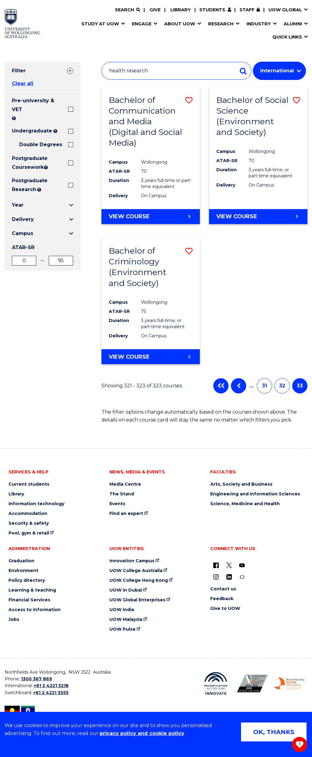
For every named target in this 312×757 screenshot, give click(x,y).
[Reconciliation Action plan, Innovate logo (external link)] (215, 683)
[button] (189, 100)
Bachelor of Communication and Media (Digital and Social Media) (145, 121)
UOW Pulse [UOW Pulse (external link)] (122, 629)
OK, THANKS (273, 732)
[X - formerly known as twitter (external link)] (229, 565)
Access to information (35, 609)
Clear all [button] (22, 83)
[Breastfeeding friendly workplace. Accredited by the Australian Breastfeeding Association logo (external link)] (289, 683)
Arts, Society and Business (241, 484)
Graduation (21, 560)
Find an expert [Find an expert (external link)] (126, 513)
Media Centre (125, 484)
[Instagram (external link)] (216, 577)
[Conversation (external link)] (242, 577)
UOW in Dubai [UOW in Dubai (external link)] (125, 590)
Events (117, 503)
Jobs (14, 619)
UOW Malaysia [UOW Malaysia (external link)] (125, 619)
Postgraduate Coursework (27, 162)
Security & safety (29, 523)
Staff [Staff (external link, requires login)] (246, 10)
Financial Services (29, 600)
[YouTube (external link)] (242, 565)
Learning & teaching (32, 590)
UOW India (121, 609)
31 (264, 386)
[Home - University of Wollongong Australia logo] (22, 23)
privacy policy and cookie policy (142, 733)
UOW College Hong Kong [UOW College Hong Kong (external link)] (138, 580)
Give (155, 10)
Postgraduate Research (24, 185)
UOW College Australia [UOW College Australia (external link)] (135, 570)
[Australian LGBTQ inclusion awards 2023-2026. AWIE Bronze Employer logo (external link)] (252, 684)
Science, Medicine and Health (245, 503)
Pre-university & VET (33, 105)
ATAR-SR (23, 247)
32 (282, 386)
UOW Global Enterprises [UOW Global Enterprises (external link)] (137, 600)
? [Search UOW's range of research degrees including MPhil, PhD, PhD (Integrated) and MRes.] (39, 190)
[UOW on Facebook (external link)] (216, 565)
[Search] (127, 9)
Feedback (221, 598)
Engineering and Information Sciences (255, 494)
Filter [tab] (19, 71)
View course (129, 216)
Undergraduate (32, 131)
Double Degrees (40, 144)
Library (180, 10)
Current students (29, 484)
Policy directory (27, 580)
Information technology (36, 503)
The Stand (121, 494)
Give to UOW (225, 608)
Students (212, 10)
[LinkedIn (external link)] (229, 577)
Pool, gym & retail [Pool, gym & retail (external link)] (29, 533)
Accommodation (28, 513)
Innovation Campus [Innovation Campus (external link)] (131, 560)
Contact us (223, 589)
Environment (23, 570)
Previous (238, 385)
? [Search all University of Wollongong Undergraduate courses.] (55, 131)
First (221, 385)
